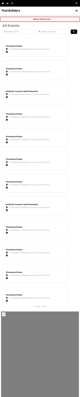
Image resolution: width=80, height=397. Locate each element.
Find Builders (11, 11)
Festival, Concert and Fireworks (22, 91)
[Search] (74, 32)
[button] (76, 3)
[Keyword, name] (19, 32)
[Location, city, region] (53, 32)
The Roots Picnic (14, 46)
